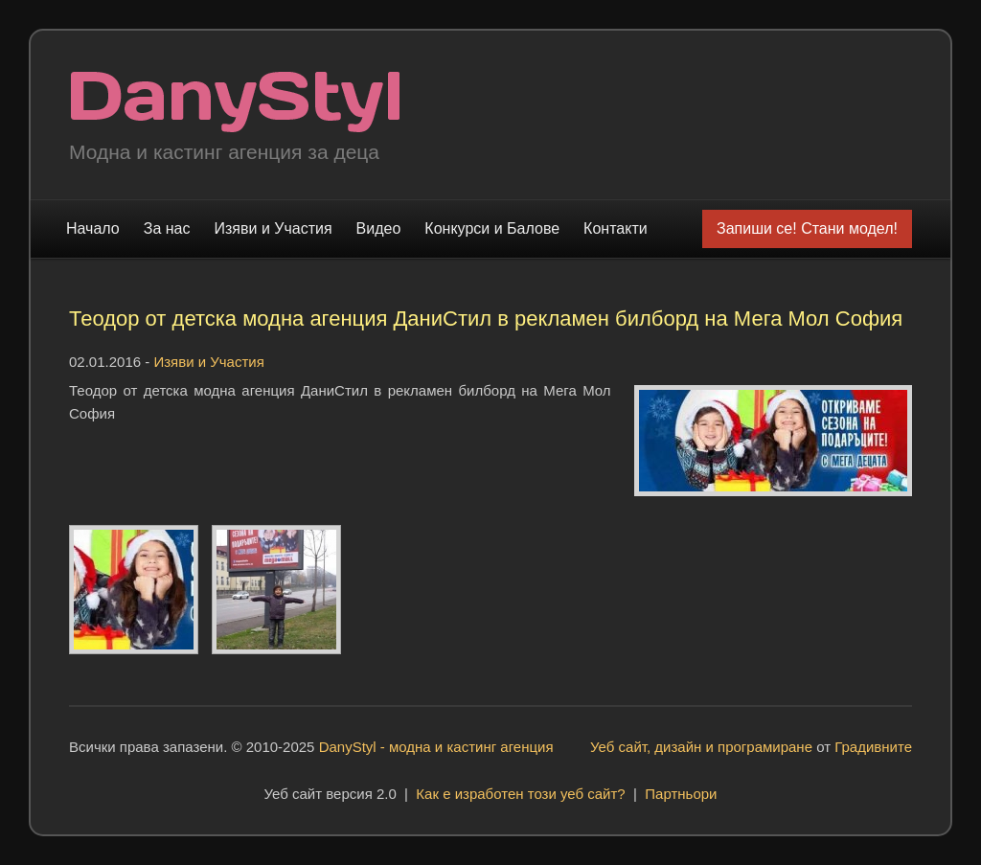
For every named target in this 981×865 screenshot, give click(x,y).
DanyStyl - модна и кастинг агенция (436, 747)
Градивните (873, 747)
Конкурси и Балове (491, 228)
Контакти (615, 228)
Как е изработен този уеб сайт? (520, 793)
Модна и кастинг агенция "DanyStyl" (235, 102)
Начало (93, 228)
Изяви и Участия (273, 228)
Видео (378, 228)
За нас (167, 228)
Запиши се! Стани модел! (807, 228)
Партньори (681, 793)
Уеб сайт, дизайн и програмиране (701, 747)
